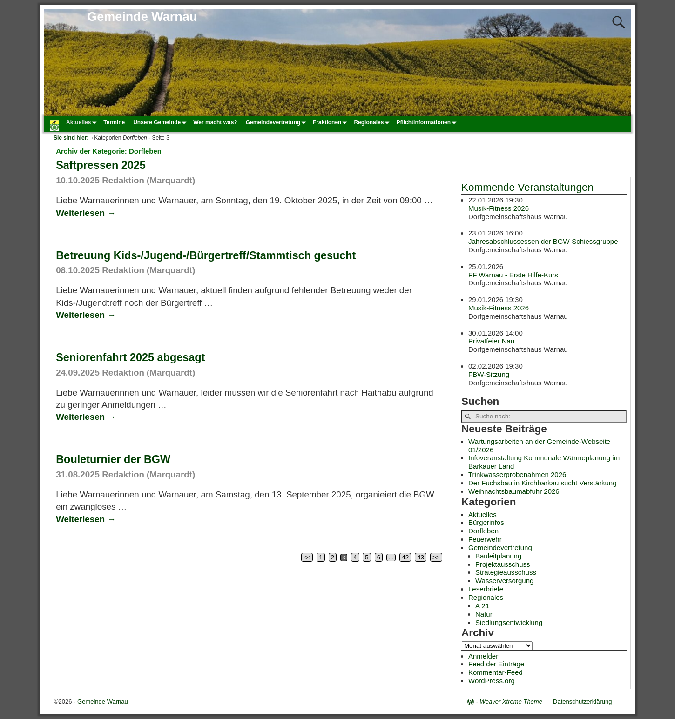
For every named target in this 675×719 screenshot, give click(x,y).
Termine (114, 122)
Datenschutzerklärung (582, 701)
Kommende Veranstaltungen (527, 187)
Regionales (373, 122)
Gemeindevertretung (277, 122)
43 (420, 557)
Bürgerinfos (486, 522)
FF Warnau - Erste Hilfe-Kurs (513, 274)
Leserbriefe (485, 589)
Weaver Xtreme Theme (511, 701)
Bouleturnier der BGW (113, 459)
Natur (484, 614)
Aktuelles (82, 122)
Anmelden (484, 656)
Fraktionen (331, 122)
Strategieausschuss (505, 572)
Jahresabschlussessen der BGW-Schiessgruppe (543, 241)
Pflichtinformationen (427, 122)
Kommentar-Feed (495, 672)
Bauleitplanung (498, 556)
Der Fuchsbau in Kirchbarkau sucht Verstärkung (542, 483)
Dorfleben (483, 531)
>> (436, 557)
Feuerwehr (485, 539)
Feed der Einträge (496, 664)
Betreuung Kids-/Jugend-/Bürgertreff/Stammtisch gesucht (206, 255)
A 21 (482, 606)
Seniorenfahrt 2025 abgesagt (130, 357)
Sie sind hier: (71, 137)
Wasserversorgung (504, 581)
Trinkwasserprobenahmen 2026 (517, 474)
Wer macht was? (215, 122)
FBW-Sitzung (488, 374)
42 (405, 557)
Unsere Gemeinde (161, 122)
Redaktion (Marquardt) (148, 180)
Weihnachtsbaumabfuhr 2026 (514, 491)
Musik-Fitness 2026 (498, 208)
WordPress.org (491, 681)
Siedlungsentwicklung (508, 622)
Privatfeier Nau (491, 341)
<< (307, 557)
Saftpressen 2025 (101, 165)
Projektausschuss (502, 564)
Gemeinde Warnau (142, 17)
